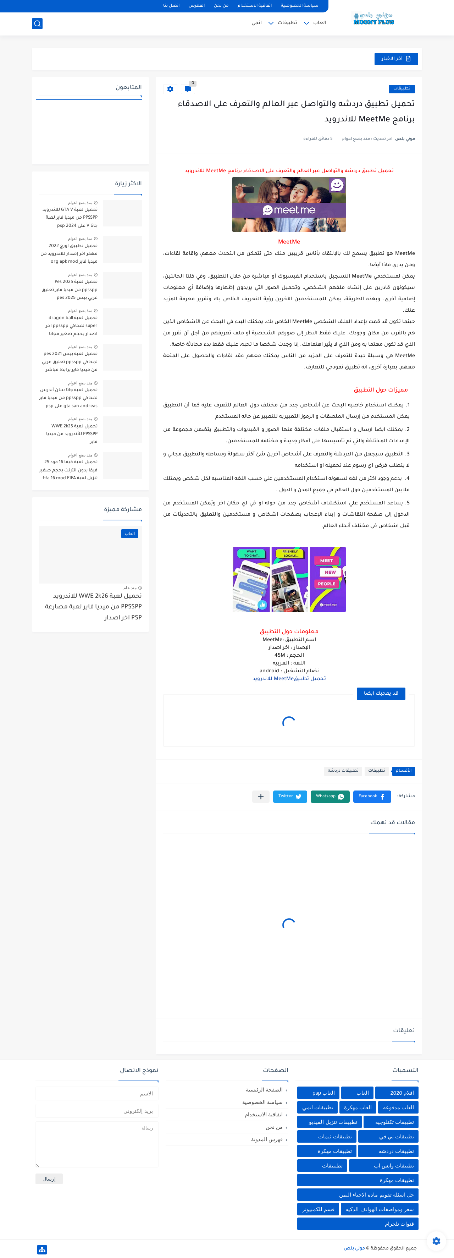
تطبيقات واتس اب (394, 1166)
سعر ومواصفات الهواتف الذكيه (379, 1209)
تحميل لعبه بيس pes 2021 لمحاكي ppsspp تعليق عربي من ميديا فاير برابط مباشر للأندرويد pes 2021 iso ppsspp (70, 363)
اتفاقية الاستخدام (255, 6)
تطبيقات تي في (396, 1136)
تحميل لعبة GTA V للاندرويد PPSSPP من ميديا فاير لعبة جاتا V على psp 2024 (70, 218)
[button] (372, 797)
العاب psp (323, 1093)
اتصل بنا (171, 6)
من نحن (221, 6)
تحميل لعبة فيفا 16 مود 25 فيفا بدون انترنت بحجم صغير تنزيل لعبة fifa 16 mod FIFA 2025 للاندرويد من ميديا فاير (68, 471)
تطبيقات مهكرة (335, 1151)
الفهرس (197, 6)
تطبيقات (287, 23)
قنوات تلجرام (399, 1224)
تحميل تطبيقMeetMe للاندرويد (289, 679)
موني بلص (354, 1248)
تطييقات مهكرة (397, 1180)
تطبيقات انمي (317, 1107)
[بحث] (37, 23)
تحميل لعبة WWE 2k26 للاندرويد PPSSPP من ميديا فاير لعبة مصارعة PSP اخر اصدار (93, 608)
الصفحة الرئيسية (264, 1090)
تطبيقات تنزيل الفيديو (333, 1122)
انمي (256, 23)
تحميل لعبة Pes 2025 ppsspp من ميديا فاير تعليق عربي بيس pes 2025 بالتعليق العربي (69, 291)
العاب (319, 23)
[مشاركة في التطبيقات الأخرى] (261, 797)
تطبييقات (332, 1166)
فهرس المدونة (267, 1139)
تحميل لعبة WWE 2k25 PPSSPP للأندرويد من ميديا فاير (72, 434)
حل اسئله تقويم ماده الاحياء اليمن (376, 1195)
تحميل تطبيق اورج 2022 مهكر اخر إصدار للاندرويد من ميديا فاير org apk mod (69, 254)
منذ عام (130, 587)
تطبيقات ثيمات (334, 1136)
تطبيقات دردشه (343, 771)
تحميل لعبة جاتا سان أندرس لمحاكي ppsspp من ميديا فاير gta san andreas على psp (68, 398)
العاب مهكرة (358, 1107)
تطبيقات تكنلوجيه (394, 1122)
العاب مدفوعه (398, 1107)
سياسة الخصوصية (300, 6)
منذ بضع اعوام (80, 202)
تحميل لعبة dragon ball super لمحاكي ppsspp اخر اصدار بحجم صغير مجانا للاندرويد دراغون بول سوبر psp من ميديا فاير (71, 327)
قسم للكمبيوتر (318, 1209)
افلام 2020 (402, 1093)
